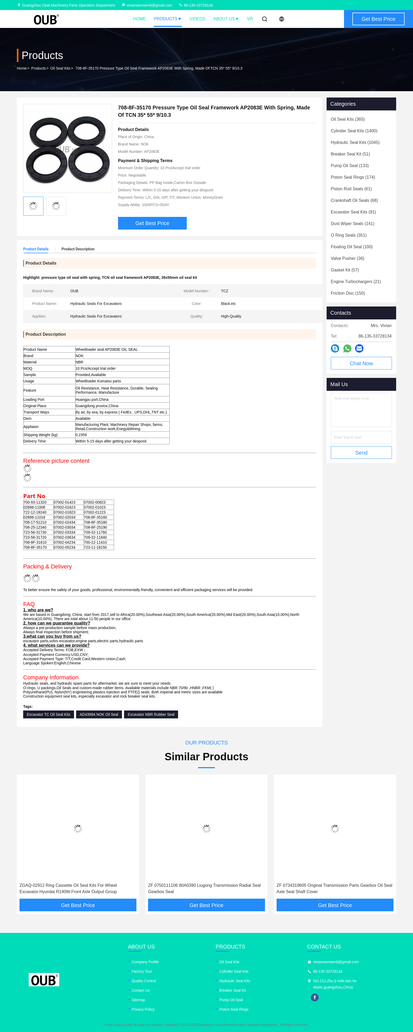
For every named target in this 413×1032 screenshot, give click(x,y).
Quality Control (144, 981)
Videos (197, 19)
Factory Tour (142, 971)
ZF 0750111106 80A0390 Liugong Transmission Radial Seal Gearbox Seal (204, 888)
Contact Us (141, 990)
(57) (345, 270)
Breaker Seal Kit (232, 990)
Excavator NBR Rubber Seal (151, 714)
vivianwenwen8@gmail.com (146, 5)
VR (250, 19)
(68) (354, 200)
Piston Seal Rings (234, 1009)
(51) (350, 154)
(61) (351, 189)
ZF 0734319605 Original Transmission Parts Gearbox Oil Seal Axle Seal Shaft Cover (334, 888)
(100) (352, 247)
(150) (348, 293)
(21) (356, 281)
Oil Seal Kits (60, 68)
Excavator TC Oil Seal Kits (48, 714)
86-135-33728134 (196, 5)
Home (139, 19)
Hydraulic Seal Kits (234, 981)
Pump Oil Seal (231, 1000)
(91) (353, 212)
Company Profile (145, 962)
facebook (315, 997)
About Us (226, 19)
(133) (350, 165)
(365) (348, 119)
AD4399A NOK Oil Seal (99, 714)
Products (168, 19)
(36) (347, 258)
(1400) (354, 131)
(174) (353, 177)
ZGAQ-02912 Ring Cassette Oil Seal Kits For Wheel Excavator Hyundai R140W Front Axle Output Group (68, 888)
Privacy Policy (143, 1009)
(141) (352, 223)
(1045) (355, 142)
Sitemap (138, 1000)
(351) (349, 235)
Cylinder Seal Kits (234, 971)
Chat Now (361, 363)
